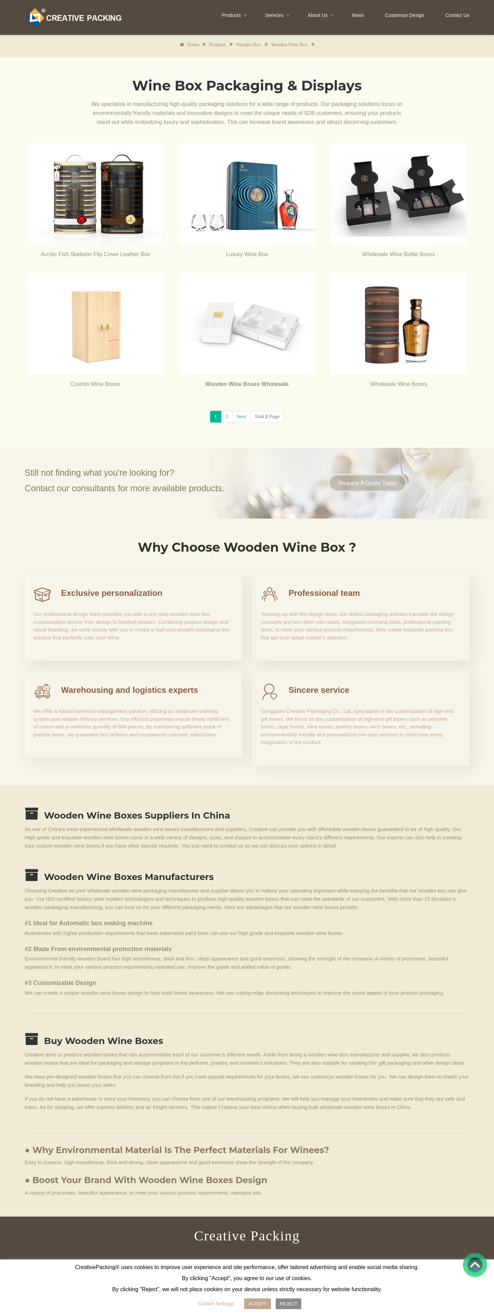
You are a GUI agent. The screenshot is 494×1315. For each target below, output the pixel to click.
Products (235, 15)
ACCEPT (257, 1303)
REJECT (288, 1303)
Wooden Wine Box (289, 45)
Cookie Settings (216, 1303)
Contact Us (457, 15)
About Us (321, 15)
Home (193, 45)
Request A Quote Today (374, 483)
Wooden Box (248, 45)
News (358, 15)
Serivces (278, 15)
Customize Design (404, 15)
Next (241, 416)
